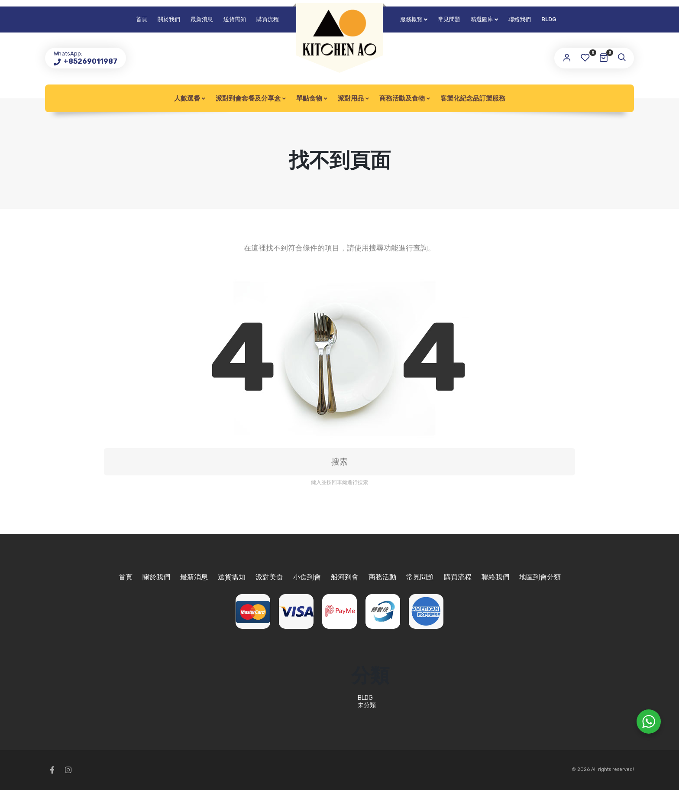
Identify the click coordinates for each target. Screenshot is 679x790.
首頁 (141, 19)
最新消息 (202, 19)
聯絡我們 (519, 19)
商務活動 (382, 577)
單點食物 (309, 98)
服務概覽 (411, 19)
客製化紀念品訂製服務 (472, 98)
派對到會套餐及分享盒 (248, 98)
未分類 (367, 705)
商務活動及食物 (402, 98)
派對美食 (269, 577)
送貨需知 (234, 19)
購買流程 (267, 19)
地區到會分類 (540, 577)
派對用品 (351, 98)
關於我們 (169, 19)
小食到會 (307, 577)
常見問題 (449, 19)
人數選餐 (187, 98)
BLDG (548, 19)
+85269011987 (89, 61)
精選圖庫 (482, 19)
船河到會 (345, 577)
